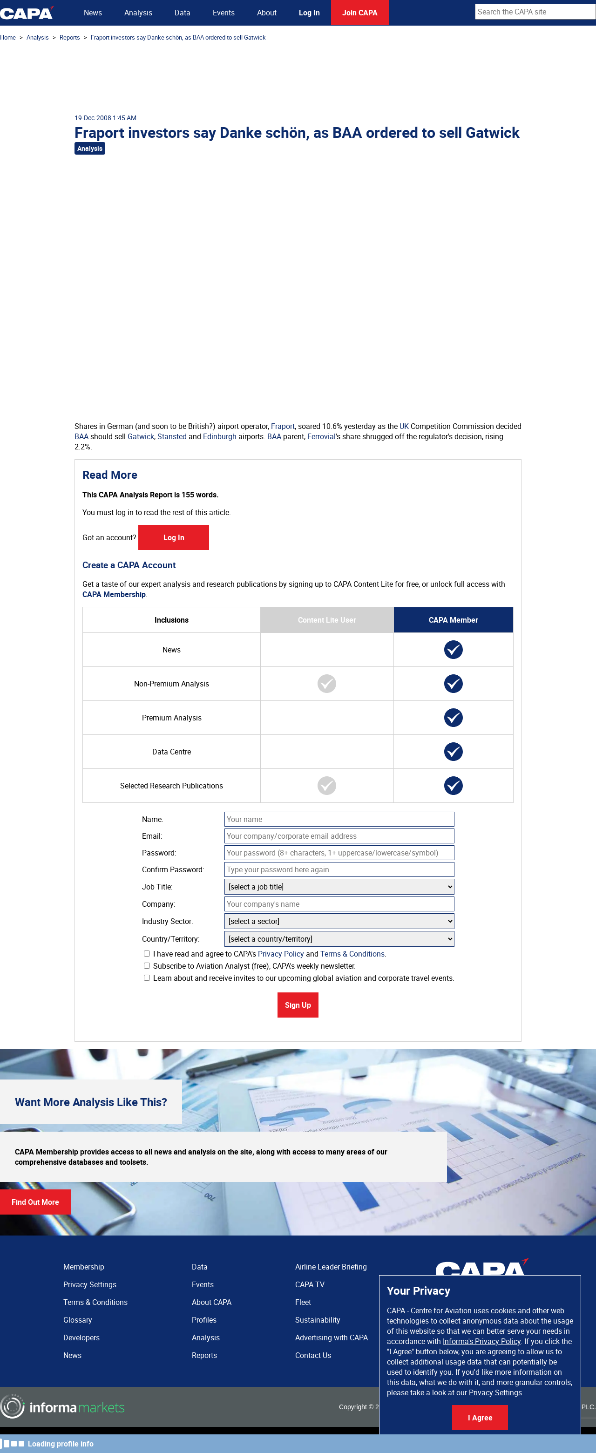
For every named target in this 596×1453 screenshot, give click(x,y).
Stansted (172, 436)
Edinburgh (220, 436)
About (267, 12)
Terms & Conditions (352, 954)
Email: (152, 836)
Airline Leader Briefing (331, 1267)
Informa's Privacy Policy (482, 1341)
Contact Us (313, 1355)
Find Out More (35, 1202)
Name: (152, 819)
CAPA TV (310, 1284)
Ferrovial (321, 436)
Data (182, 12)
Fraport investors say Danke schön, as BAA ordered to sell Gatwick (178, 37)
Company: (159, 904)
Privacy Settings (495, 1392)
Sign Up (298, 1005)
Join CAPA (360, 12)
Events (224, 12)
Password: (159, 853)
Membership (83, 1267)
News (93, 12)
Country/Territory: (171, 939)
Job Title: (157, 887)
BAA (81, 436)
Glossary (77, 1320)
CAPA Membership (114, 594)
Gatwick (141, 436)
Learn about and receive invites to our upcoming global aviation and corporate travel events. (299, 978)
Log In (309, 12)
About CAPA (211, 1302)
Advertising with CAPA (331, 1337)
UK (404, 426)
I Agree (480, 1417)
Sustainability (317, 1320)
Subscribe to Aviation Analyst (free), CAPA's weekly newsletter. (250, 966)
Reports (70, 37)
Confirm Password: (173, 869)
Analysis (138, 12)
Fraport (283, 426)
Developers (81, 1337)
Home (8, 37)
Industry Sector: (167, 921)
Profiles (204, 1320)
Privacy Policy (281, 954)
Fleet (303, 1302)
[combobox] (535, 12)
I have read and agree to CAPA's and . (265, 954)
